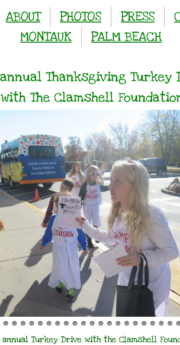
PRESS (138, 16)
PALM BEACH (126, 36)
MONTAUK (46, 36)
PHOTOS (80, 16)
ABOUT (23, 16)
